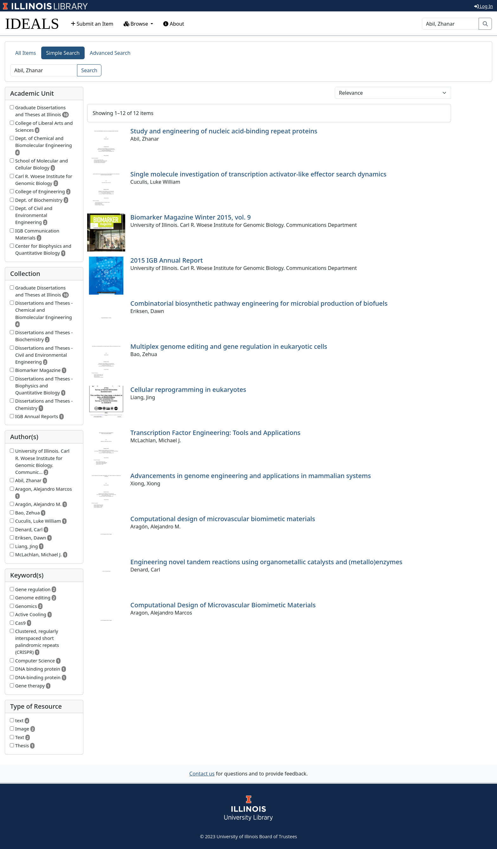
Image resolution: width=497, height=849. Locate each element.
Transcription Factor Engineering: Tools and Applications (215, 432)
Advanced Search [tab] (110, 52)
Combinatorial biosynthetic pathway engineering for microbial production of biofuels (258, 303)
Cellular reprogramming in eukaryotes (188, 389)
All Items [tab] (25, 52)
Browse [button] (137, 23)
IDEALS (32, 23)
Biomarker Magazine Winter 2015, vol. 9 (190, 217)
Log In (483, 6)
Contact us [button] (202, 773)
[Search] (450, 24)
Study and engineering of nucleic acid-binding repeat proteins (223, 131)
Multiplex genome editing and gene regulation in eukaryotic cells (228, 346)
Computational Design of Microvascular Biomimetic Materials (223, 605)
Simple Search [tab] (63, 52)
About (173, 23)
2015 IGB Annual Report (166, 260)
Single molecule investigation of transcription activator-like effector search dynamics (258, 174)
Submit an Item (92, 23)
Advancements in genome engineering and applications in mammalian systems (250, 475)
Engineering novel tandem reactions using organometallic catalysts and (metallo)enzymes (266, 562)
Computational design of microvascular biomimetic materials (222, 518)
